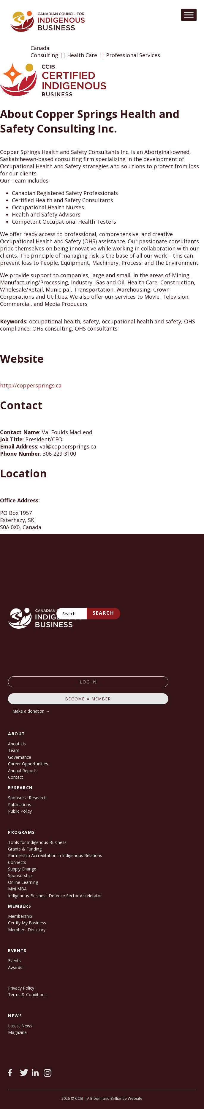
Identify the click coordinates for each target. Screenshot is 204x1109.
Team (13, 750)
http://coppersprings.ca (30, 385)
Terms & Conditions (27, 994)
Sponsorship (20, 875)
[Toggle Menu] (189, 15)
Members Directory (26, 929)
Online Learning (23, 882)
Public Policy (20, 811)
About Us (17, 744)
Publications (19, 804)
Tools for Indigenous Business (37, 842)
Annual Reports (22, 770)
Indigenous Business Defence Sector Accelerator (55, 895)
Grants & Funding (25, 849)
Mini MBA (17, 889)
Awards (15, 967)
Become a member (88, 699)
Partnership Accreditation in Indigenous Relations (55, 855)
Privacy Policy (21, 988)
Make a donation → (31, 711)
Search (103, 613)
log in (88, 682)
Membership (20, 916)
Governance (19, 757)
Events (14, 960)
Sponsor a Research (27, 797)
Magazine (17, 1032)
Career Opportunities (28, 764)
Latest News (20, 1026)
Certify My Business (27, 923)
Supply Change (22, 869)
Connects (17, 862)
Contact (15, 777)
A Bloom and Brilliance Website (115, 1098)
